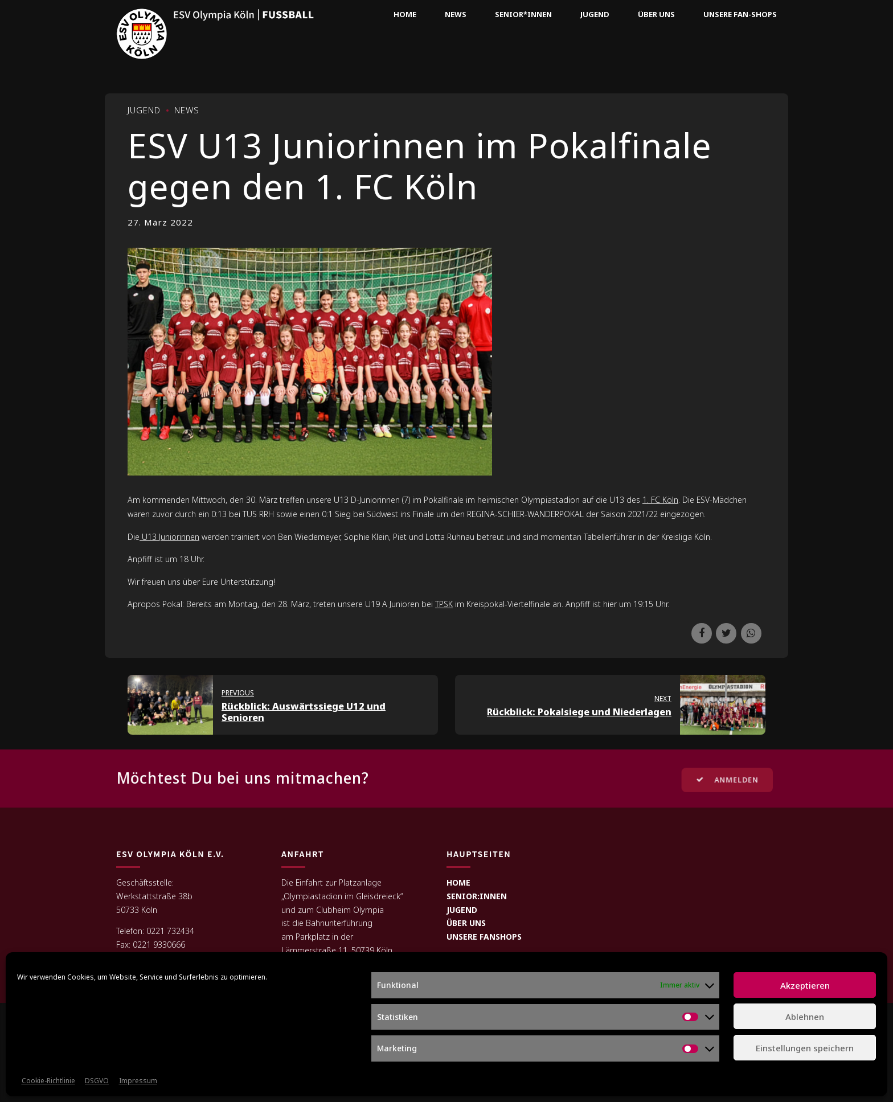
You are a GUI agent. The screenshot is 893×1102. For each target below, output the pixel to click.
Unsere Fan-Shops (740, 14)
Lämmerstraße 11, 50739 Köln (336, 950)
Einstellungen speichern (805, 1048)
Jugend (594, 14)
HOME (458, 882)
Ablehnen (804, 1016)
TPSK (444, 604)
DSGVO (97, 1080)
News (455, 14)
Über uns (656, 14)
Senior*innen (523, 14)
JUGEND (461, 909)
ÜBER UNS (466, 922)
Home (405, 14)
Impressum (138, 1080)
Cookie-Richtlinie (48, 1080)
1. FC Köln (660, 499)
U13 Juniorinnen (169, 536)
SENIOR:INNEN (476, 896)
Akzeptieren (805, 985)
